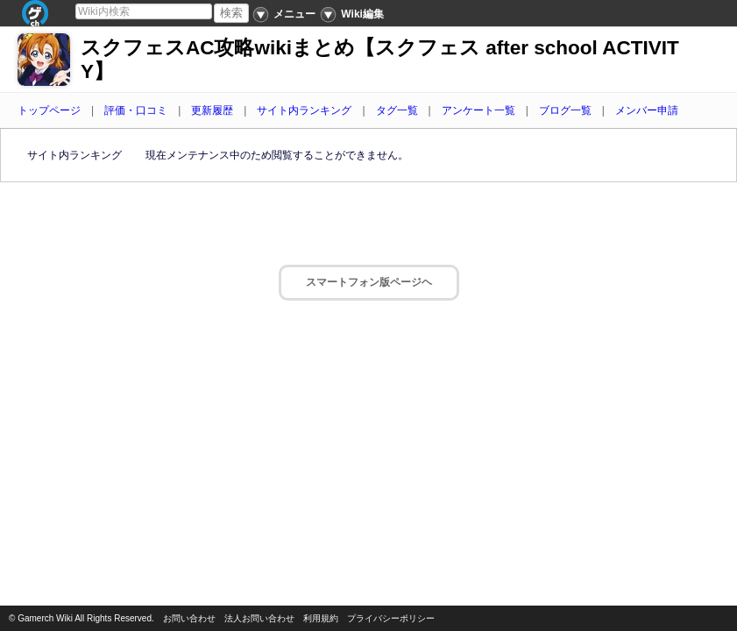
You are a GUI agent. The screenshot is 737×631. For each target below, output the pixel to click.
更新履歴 (212, 110)
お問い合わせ (189, 618)
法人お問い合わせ (259, 618)
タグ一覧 (397, 110)
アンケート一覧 (478, 110)
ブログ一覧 (565, 110)
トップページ (49, 110)
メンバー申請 (646, 110)
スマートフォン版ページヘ (369, 282)
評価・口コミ (135, 110)
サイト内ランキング (304, 110)
